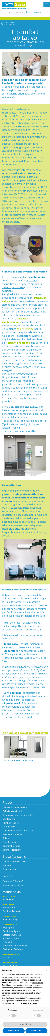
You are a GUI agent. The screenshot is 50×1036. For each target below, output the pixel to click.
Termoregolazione (12, 849)
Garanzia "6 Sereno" (13, 881)
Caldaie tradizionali (12, 811)
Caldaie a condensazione (15, 807)
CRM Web (7, 942)
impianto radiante (18, 342)
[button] (46, 970)
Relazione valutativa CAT (15, 945)
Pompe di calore (11, 822)
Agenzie (7, 865)
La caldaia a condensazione (18, 760)
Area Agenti (8, 927)
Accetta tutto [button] (36, 1030)
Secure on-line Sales (13, 885)
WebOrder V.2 (10, 907)
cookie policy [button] (37, 983)
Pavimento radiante (12, 834)
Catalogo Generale (12, 934)
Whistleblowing (10, 965)
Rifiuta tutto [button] (13, 1030)
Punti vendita (9, 869)
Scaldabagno (9, 818)
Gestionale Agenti (11, 931)
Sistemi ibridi (9, 826)
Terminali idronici (11, 845)
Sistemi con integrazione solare (18, 815)
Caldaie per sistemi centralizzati (18, 830)
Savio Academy (10, 919)
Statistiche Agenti (11, 938)
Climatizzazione (10, 842)
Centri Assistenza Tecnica (15, 861)
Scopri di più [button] (25, 1024)
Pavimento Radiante (13, 949)
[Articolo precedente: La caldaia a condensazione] (8, 34)
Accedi (6, 957)
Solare (6, 838)
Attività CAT (8, 899)
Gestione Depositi (12, 911)
